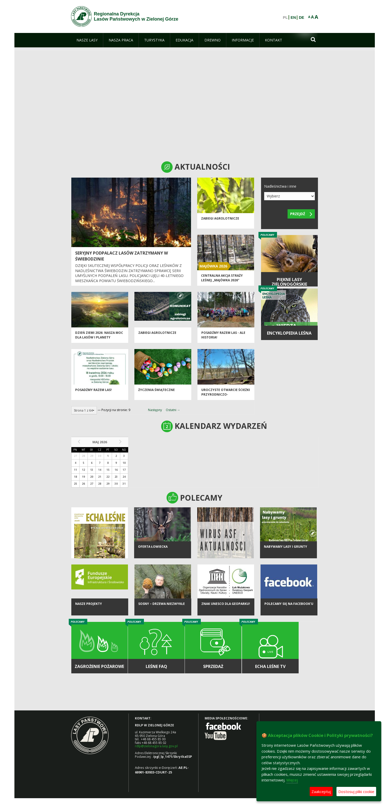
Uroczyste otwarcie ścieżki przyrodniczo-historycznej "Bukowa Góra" (225, 398)
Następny (155, 410)
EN (293, 17)
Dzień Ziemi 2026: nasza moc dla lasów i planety (99, 336)
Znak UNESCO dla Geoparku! (225, 607)
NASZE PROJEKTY (88, 607)
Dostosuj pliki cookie (356, 791)
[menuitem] (87, 40)
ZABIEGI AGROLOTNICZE (220, 220)
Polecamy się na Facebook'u (288, 607)
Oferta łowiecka (153, 549)
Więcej (292, 779)
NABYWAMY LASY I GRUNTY (285, 549)
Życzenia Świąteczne (156, 391)
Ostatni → (173, 410)
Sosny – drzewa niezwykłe (161, 607)
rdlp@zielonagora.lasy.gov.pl (156, 746)
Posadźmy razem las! (93, 391)
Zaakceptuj (321, 791)
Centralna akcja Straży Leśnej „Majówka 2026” (222, 279)
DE (301, 17)
